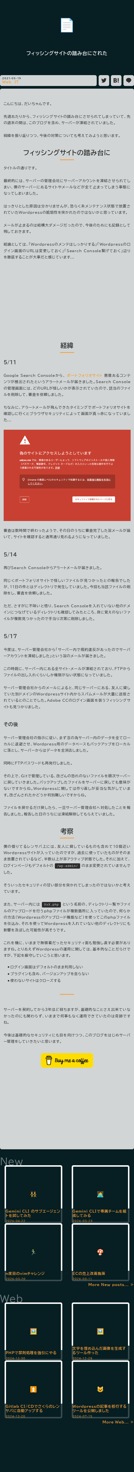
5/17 (10, 636)
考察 (67, 831)
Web (7, 82)
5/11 (10, 362)
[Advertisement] (67, 299)
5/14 (10, 554)
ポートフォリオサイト (84, 375)
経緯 (67, 345)
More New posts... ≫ (111, 1284)
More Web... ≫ (118, 1421)
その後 (11, 724)
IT (16, 82)
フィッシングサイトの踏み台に (67, 152)
